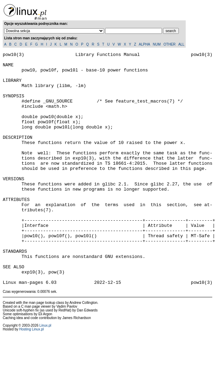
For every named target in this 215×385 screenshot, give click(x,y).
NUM (157, 44)
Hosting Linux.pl (31, 376)
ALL (181, 44)
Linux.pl (45, 372)
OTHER (170, 44)
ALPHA (144, 44)
